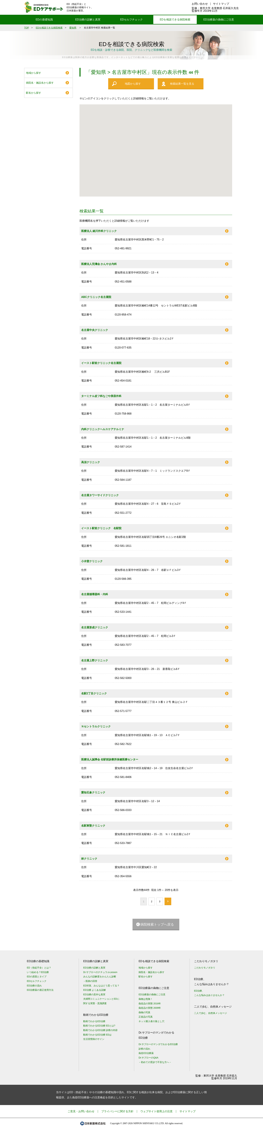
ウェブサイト (156, 1111)
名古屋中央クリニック (94, 330)
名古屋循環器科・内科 (94, 594)
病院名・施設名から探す (40, 82)
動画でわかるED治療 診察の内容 (100, 1030)
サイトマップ (221, 3)
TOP (26, 27)
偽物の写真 (144, 1012)
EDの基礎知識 (44, 19)
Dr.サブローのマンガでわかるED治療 (158, 1044)
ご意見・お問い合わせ (81, 1111)
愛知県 (72, 27)
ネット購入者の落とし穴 (151, 1021)
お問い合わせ (200, 3)
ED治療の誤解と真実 (87, 19)
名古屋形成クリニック (94, 627)
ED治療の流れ (34, 985)
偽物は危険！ (146, 999)
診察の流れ (144, 1048)
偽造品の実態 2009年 (150, 1008)
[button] (152, 154)
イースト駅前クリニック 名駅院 (101, 528)
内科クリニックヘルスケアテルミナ (102, 429)
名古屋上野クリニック (94, 660)
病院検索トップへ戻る (157, 924)
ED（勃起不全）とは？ (39, 967)
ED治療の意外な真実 (94, 994)
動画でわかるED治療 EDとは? (99, 1025)
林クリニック (89, 858)
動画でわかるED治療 (94, 1021)
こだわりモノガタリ (204, 967)
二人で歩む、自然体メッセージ (210, 1013)
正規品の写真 (146, 1016)
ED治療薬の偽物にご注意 (218, 19)
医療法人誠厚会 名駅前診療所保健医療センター (109, 759)
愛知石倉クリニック (93, 792)
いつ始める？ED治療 (38, 972)
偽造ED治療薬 (146, 1053)
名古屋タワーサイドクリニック (100, 495)
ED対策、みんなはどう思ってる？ (101, 985)
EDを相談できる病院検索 (175, 19)
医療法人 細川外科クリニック (99, 231)
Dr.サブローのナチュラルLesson (100, 972)
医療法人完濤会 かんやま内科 (99, 264)
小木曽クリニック (92, 561)
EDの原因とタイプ (36, 976)
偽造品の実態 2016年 (150, 1003)
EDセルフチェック (131, 19)
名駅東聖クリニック (93, 825)
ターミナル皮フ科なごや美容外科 (101, 396)
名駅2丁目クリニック (94, 693)
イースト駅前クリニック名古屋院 (101, 363)
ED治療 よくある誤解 (94, 990)
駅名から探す (33, 92)
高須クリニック (90, 462)
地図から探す (133, 83)
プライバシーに (117, 1111)
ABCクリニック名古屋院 (96, 297)
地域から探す (33, 72)
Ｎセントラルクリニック (96, 726)
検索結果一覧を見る (182, 83)
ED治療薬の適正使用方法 (40, 990)
